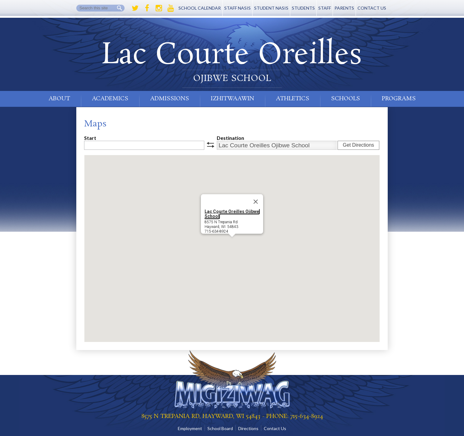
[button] (232, 243)
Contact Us (371, 8)
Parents (344, 8)
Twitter (135, 8)
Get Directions (358, 145)
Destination (230, 138)
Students (303, 8)
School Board (220, 428)
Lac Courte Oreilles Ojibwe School (232, 214)
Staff (324, 8)
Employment (190, 428)
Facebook (147, 8)
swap (210, 144)
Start (90, 138)
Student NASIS (271, 8)
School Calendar (199, 8)
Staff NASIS (237, 8)
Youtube (170, 8)
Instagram (159, 8)
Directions (248, 428)
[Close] (255, 201)
